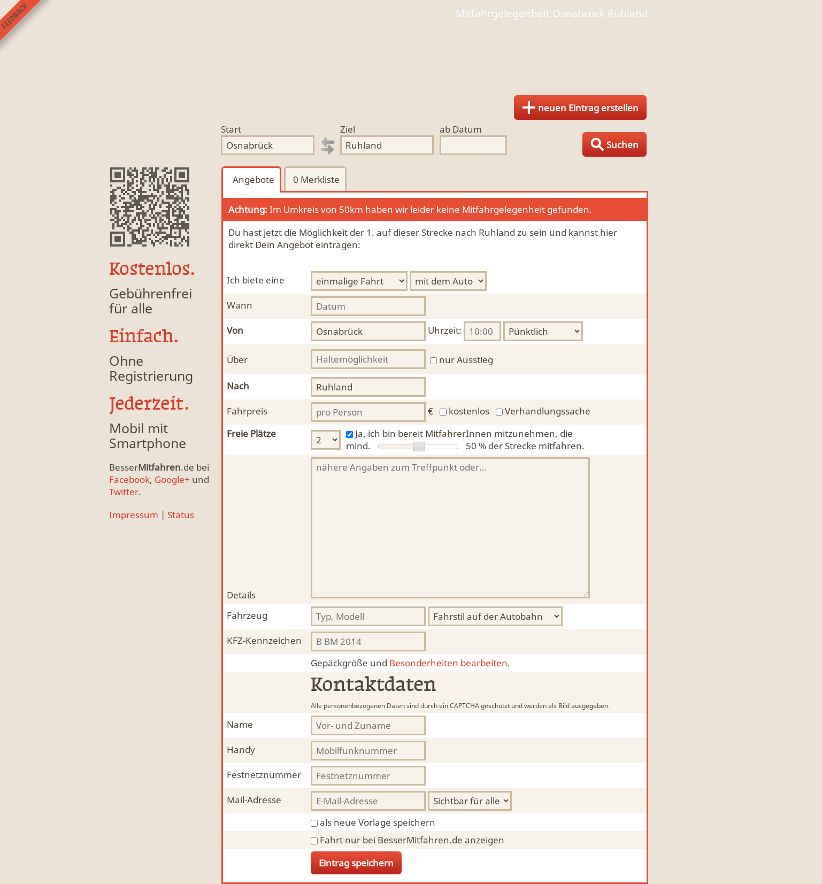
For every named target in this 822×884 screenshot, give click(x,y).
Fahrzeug (247, 615)
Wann (239, 305)
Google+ (172, 479)
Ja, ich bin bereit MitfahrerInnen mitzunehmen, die (464, 433)
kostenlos (469, 411)
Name (240, 724)
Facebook (129, 479)
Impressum (133, 515)
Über (237, 359)
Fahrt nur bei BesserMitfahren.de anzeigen (412, 840)
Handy (241, 749)
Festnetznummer (264, 774)
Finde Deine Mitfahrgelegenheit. (411, 53)
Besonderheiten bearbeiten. (410, 663)
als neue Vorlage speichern (377, 822)
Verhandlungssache (547, 411)
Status (180, 515)
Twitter (124, 492)
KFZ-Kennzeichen (264, 640)
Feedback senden (26, 26)
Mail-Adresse (254, 800)
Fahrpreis (247, 411)
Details (241, 595)
